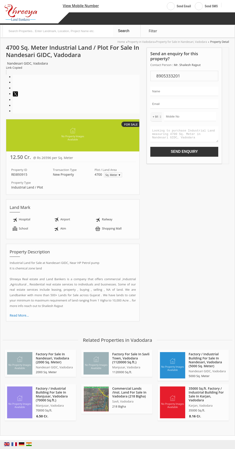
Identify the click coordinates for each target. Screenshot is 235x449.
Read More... (19, 315)
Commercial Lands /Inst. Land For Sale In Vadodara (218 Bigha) (129, 392)
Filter (153, 30)
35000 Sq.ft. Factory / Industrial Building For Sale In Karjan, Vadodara (206, 394)
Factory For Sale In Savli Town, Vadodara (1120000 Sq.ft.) (130, 358)
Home (121, 42)
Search (123, 31)
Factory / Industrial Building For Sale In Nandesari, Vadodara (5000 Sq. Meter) (205, 360)
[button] (81, 5)
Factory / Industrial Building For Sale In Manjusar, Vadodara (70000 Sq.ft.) (52, 394)
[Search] (226, 5)
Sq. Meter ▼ (113, 175)
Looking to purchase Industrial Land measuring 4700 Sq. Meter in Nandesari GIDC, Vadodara (184, 135)
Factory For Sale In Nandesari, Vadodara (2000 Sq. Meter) (52, 358)
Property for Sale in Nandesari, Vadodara (181, 42)
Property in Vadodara (141, 42)
